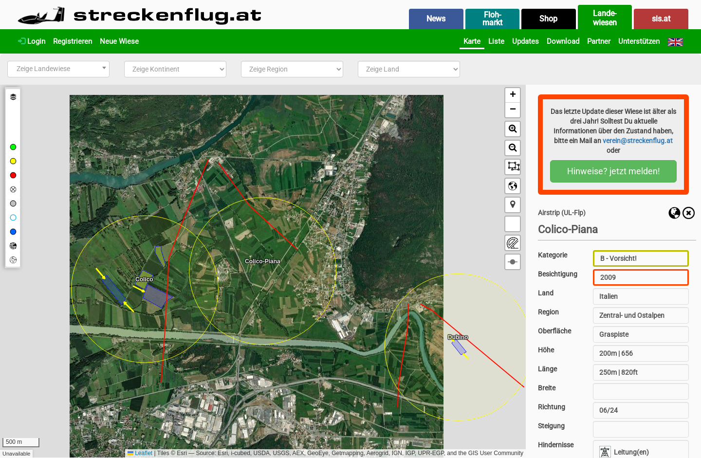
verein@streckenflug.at (638, 141)
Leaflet (140, 453)
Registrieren (72, 41)
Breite (546, 388)
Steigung (551, 426)
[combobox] (58, 69)
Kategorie (552, 255)
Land (545, 293)
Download (563, 41)
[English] (675, 41)
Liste (496, 41)
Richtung (551, 407)
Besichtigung (557, 274)
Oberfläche (554, 331)
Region (548, 312)
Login (31, 41)
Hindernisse (555, 445)
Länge (547, 369)
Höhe (546, 350)
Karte (471, 41)
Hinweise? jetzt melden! (613, 171)
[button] (512, 95)
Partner (598, 41)
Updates (525, 41)
